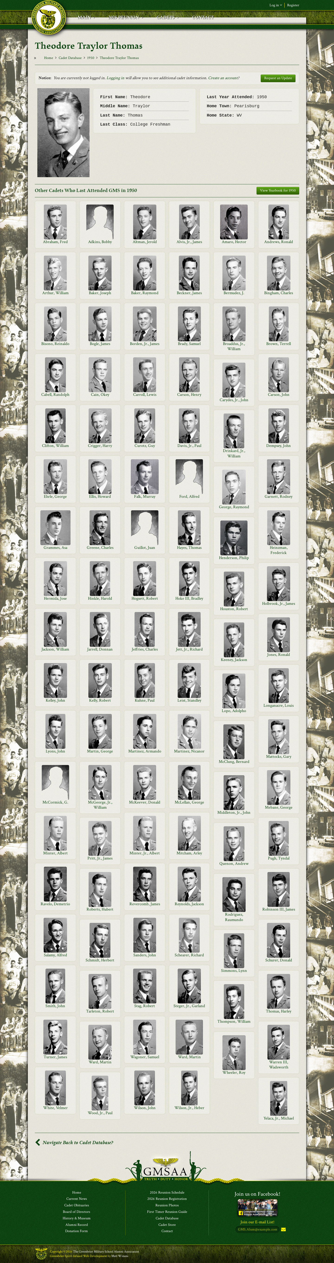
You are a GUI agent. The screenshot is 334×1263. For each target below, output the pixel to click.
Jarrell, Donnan (100, 649)
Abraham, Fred (55, 241)
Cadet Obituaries (76, 1205)
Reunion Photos (167, 1205)
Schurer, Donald (278, 960)
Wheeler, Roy (233, 1072)
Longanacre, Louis (278, 705)
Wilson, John (145, 1107)
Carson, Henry (189, 394)
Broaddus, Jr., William (234, 346)
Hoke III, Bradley (189, 598)
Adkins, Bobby (100, 241)
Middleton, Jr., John (233, 812)
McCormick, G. (55, 802)
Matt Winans (119, 1256)
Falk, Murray (144, 496)
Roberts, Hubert (100, 909)
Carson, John (278, 394)
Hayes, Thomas (189, 547)
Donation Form (76, 1231)
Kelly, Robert (100, 700)
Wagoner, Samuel (144, 1057)
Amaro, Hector (234, 241)
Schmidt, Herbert (100, 960)
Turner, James (55, 1057)
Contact (167, 1231)
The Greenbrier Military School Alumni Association (106, 1252)
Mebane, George (278, 807)
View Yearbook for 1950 (278, 190)
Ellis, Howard (100, 496)
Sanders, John (144, 955)
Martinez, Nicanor (189, 751)
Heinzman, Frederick (279, 550)
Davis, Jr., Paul (189, 445)
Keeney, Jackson (234, 659)
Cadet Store (167, 1225)
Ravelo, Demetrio (55, 904)
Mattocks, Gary (278, 756)
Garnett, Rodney (278, 496)
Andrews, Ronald (278, 241)
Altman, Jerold (145, 241)
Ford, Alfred (189, 496)
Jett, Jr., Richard (189, 649)
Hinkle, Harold (100, 598)
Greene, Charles (100, 547)
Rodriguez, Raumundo (234, 917)
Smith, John (55, 1006)
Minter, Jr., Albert (144, 853)
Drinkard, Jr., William (234, 453)
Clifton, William (55, 445)
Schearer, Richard (189, 955)
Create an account (223, 78)
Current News (76, 1199)
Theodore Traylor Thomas (119, 57)
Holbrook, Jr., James (278, 603)
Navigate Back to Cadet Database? (74, 1143)
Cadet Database (70, 57)
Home (48, 57)
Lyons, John (55, 751)
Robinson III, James (278, 909)
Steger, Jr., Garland (189, 1006)
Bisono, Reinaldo (55, 343)
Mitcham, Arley (189, 853)
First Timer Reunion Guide (167, 1212)
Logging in (115, 78)
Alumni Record (76, 1225)
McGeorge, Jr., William (100, 805)
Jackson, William (55, 649)
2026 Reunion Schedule (167, 1192)
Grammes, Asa (55, 547)
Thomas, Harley (278, 1011)
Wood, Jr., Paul (100, 1113)
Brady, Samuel (189, 343)
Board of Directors (76, 1212)
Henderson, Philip (234, 557)
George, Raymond (234, 507)
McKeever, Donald (144, 802)
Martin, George (100, 751)
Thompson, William (233, 1021)
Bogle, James (100, 343)
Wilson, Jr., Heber (189, 1107)
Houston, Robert (234, 609)
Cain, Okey (100, 394)
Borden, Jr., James (144, 343)
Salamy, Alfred (55, 955)
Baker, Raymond (144, 293)
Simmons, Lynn (234, 970)
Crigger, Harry (100, 445)
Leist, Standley (189, 700)
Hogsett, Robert (145, 598)
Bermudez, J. (234, 293)
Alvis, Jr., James (189, 241)
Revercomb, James (144, 904)
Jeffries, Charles (145, 649)
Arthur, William (55, 293)
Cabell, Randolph (55, 394)
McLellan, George (189, 802)
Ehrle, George (55, 496)
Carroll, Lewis (144, 394)
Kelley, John (55, 700)
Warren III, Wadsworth (278, 1064)
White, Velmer (55, 1107)
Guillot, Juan (144, 547)
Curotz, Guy (145, 445)
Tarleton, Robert (100, 1011)
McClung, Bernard (234, 761)
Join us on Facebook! (257, 1194)
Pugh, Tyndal (278, 858)
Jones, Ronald (278, 654)
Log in (276, 5)
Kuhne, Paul (144, 700)
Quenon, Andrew (234, 863)
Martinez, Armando (144, 751)
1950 (90, 57)
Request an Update (278, 78)
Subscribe (283, 1230)
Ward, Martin (189, 1057)
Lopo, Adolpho (234, 710)
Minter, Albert (55, 853)
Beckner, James (189, 293)
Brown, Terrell (278, 343)
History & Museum (77, 1218)
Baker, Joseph (100, 293)
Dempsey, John (278, 445)
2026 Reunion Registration (167, 1199)
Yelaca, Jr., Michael (278, 1118)
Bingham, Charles (278, 293)
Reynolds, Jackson (189, 904)
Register (293, 5)
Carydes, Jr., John (234, 400)
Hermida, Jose (55, 598)
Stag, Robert (144, 1006)
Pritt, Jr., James (99, 858)
